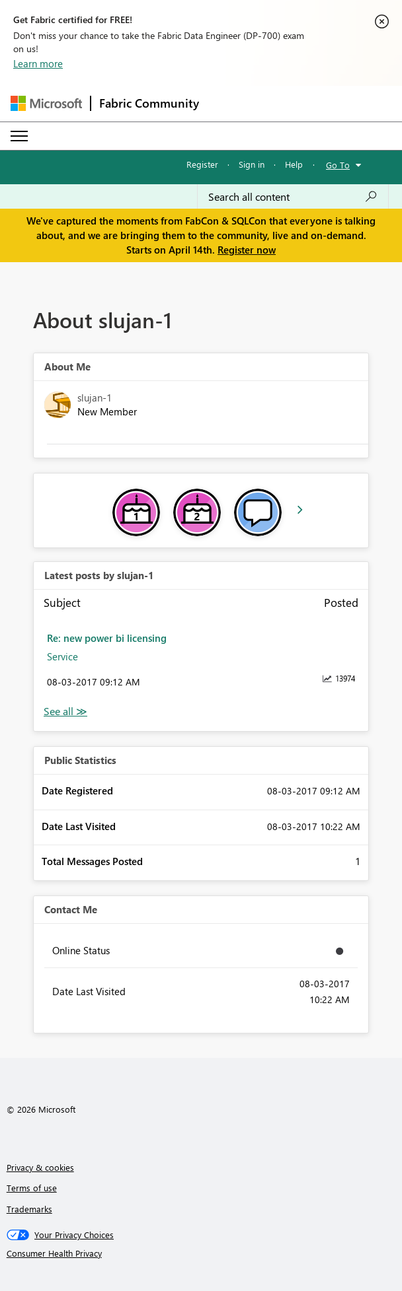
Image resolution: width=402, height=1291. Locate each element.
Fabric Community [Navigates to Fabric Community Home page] (149, 103)
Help (294, 164)
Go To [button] (338, 164)
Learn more (38, 63)
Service (62, 656)
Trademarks (29, 1208)
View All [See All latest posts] (65, 711)
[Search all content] (293, 196)
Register (202, 164)
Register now (247, 249)
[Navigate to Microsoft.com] (46, 103)
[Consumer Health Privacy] (201, 1253)
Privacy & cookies (40, 1167)
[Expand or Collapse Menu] (19, 136)
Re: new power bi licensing (107, 638)
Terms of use (32, 1187)
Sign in (251, 164)
